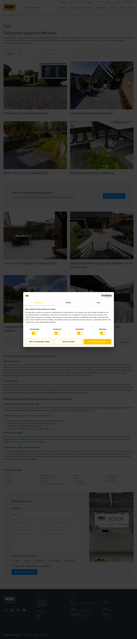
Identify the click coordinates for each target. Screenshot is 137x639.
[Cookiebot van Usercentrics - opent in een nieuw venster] (103, 295)
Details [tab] (68, 302)
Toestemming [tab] (38, 302)
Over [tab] (99, 302)
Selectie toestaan (68, 341)
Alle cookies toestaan (97, 341)
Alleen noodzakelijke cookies (39, 341)
